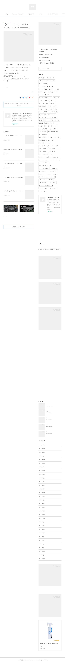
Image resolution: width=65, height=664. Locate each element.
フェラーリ (43, 89)
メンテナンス (54, 157)
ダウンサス (50, 77)
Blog (15, 14)
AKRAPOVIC (52, 171)
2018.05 (42, 456)
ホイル (56, 97)
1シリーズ (43, 109)
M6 (55, 106)
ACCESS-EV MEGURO (18, 227)
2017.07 (42, 492)
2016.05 (42, 544)
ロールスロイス (44, 94)
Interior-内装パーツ (45, 134)
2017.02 (42, 511)
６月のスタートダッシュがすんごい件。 (13, 163)
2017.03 (42, 507)
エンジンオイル (54, 148)
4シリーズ (53, 111)
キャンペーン (43, 103)
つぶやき (52, 188)
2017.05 (42, 500)
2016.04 (42, 547)
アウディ (42, 92)
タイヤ (57, 160)
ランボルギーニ (52, 92)
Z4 (51, 120)
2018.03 (42, 463)
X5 (53, 123)
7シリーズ (52, 117)
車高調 (52, 151)
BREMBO (42, 171)
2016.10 (42, 525)
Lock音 (55, 174)
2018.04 (42, 459)
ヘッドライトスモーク (46, 185)
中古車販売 (43, 83)
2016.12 (42, 518)
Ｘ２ (57, 89)
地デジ (41, 77)
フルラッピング (44, 100)
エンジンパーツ (44, 145)
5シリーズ (51, 114)
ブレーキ (55, 145)
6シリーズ (43, 117)
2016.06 (42, 540)
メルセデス (43, 128)
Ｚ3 (50, 89)
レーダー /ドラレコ (45, 165)
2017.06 (42, 496)
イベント (42, 191)
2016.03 (42, 551)
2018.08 (42, 445)
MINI (47, 126)
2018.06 (42, 452)
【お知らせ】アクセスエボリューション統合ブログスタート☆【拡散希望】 (22, 135)
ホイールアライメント (45, 160)
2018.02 (42, 467)
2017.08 (42, 489)
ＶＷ (54, 126)
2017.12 (42, 474)
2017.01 (42, 514)
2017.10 (42, 481)
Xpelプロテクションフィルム (47, 177)
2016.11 (42, 522)
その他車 (42, 131)
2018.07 (42, 448)
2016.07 (42, 536)
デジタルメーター (44, 168)
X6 (41, 126)
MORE (48, 14)
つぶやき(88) (6, 87)
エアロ (56, 137)
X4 (47, 123)
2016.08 (42, 533)
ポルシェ (52, 128)
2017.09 (42, 485)
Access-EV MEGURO (25, 14)
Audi (53, 100)
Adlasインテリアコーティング (47, 182)
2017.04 (42, 503)
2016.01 (42, 558)
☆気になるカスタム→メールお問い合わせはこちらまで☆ (19, 104)
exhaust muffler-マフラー (46, 140)
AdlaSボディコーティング (46, 179)
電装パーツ (43, 148)
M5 (49, 106)
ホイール (42, 114)
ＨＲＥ (54, 168)
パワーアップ (43, 157)
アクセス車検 (39, 14)
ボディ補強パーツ (44, 143)
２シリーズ (53, 109)
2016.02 (42, 555)
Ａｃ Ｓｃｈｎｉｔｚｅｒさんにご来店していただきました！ (19, 177)
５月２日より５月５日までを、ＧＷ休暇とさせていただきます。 (19, 191)
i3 (40, 120)
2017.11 (42, 478)
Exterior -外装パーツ (45, 137)
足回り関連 (43, 151)
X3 (41, 123)
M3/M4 (42, 106)
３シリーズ (43, 111)
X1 (57, 120)
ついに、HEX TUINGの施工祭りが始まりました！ (16, 149)
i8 (45, 120)
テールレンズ (43, 162)
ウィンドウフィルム (45, 154)
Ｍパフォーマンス (44, 174)
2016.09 (42, 529)
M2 (52, 103)
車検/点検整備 (53, 131)
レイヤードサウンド (45, 97)
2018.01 (42, 470)
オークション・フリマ (46, 86)
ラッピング (43, 188)
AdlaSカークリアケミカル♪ (46, 80)
